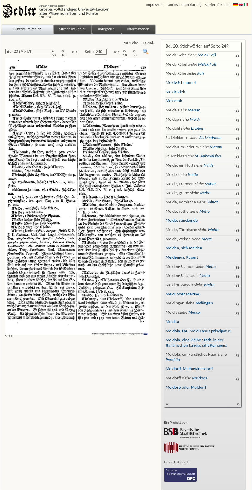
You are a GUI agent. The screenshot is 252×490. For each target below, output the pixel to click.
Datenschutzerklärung (184, 4)
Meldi (195, 119)
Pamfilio (173, 359)
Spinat (210, 183)
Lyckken (197, 128)
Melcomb (174, 100)
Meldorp (199, 378)
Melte (193, 174)
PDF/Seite (130, 42)
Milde (209, 165)
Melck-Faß (207, 55)
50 (54, 53)
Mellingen (204, 303)
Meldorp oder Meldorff (186, 387)
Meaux (194, 110)
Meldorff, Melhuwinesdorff (189, 368)
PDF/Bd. (147, 42)
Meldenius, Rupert (182, 257)
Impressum (155, 4)
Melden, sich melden (184, 248)
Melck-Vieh (175, 91)
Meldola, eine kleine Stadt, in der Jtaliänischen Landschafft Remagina (196, 342)
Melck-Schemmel (181, 82)
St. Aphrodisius (208, 156)
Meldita (172, 321)
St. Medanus (210, 137)
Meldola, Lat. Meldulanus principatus (198, 331)
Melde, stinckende (182, 220)
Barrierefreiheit (216, 4)
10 (63, 53)
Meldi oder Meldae (182, 294)
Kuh (200, 73)
